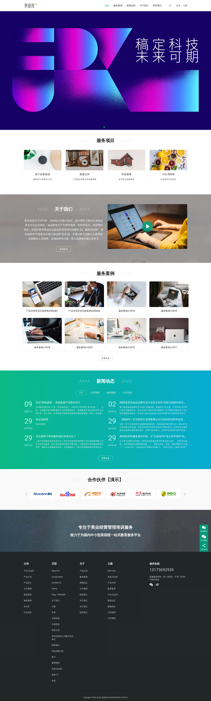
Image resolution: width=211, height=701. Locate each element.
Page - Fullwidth (59, 594)
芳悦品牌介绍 (57, 650)
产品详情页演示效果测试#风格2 (84, 311)
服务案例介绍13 (84, 347)
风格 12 (55, 674)
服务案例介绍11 (169, 347)
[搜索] (170, 5)
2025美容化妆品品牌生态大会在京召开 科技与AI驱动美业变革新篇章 (153, 402)
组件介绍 (56, 629)
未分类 (27, 606)
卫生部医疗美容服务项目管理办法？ (56, 436)
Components (57, 576)
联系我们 (157, 5)
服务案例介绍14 (42, 347)
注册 (185, 5)
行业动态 (28, 612)
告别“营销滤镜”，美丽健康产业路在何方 (58, 402)
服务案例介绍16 (127, 311)
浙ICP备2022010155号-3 (118, 697)
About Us (56, 570)
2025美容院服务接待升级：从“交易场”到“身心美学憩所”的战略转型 (153, 436)
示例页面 (56, 618)
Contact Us (56, 582)
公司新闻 (28, 588)
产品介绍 (28, 576)
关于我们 (144, 5)
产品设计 (28, 582)
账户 (54, 656)
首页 (107, 5)
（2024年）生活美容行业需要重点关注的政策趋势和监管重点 (153, 419)
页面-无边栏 (57, 668)
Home (54, 588)
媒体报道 (28, 594)
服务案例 (117, 5)
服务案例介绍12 (127, 347)
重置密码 (56, 662)
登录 (178, 5)
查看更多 (64, 249)
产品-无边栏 (29, 570)
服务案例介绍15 (169, 311)
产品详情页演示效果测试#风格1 (42, 311)
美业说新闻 (42, 419)
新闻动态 (131, 5)
